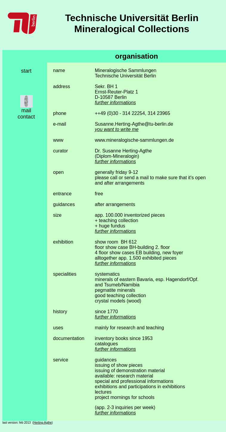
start (26, 71)
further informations (115, 102)
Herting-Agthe (42, 422)
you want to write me (117, 129)
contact (26, 117)
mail (26, 110)
